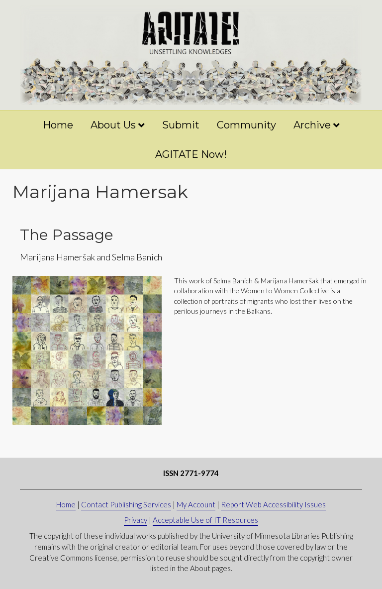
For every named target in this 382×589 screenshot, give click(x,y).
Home (58, 125)
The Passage (66, 235)
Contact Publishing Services (126, 504)
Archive (312, 125)
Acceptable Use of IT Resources (205, 519)
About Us (113, 125)
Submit (180, 125)
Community (246, 125)
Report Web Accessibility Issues (273, 504)
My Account (196, 504)
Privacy (135, 519)
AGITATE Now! (191, 154)
